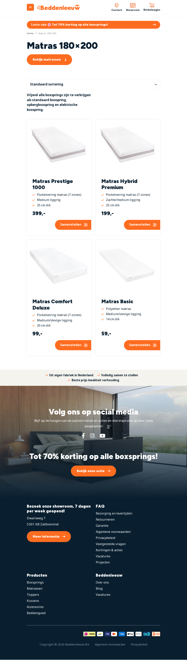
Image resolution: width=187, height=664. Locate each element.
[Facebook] (82, 440)
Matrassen (35, 592)
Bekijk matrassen (47, 60)
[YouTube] (103, 440)
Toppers (33, 599)
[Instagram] (92, 440)
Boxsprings (35, 586)
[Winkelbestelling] (93, 85)
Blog (99, 592)
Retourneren (105, 523)
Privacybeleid (106, 542)
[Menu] (30, 7)
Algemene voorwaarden (114, 536)
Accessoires (35, 611)
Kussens (33, 605)
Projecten (103, 566)
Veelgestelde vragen (111, 548)
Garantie (102, 529)
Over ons (102, 586)
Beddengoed (36, 617)
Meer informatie (46, 541)
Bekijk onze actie (91, 475)
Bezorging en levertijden (114, 517)
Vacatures (103, 560)
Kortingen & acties (109, 554)
